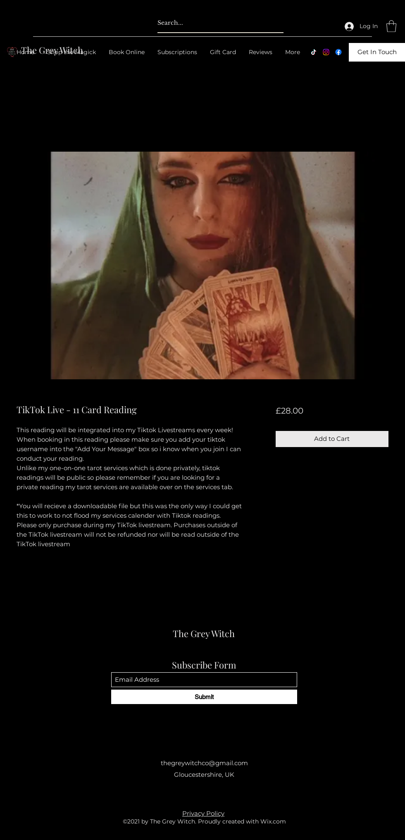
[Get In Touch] (377, 52)
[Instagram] (326, 52)
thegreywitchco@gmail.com (204, 763)
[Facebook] (338, 52)
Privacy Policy (203, 813)
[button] (391, 26)
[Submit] (204, 697)
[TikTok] (314, 52)
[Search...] (207, 23)
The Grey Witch (204, 633)
